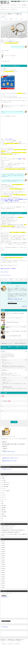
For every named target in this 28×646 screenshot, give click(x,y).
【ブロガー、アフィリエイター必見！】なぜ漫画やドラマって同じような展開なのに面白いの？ (16, 332)
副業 (2, 503)
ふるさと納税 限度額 (5, 486)
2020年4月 (3, 562)
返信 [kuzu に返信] (26, 377)
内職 (2, 501)
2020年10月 (3, 551)
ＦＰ (2, 520)
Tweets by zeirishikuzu (4, 626)
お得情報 (3, 478)
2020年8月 (3, 555)
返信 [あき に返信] (26, 351)
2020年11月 (3, 549)
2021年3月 (3, 545)
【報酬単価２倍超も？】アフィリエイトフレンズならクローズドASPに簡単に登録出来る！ (16, 327)
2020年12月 (3, 547)
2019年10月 (3, 568)
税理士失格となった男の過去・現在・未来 (9, 451)
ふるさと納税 (4, 480)
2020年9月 (3, 553)
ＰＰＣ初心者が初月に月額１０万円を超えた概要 (12, 322)
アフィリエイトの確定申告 (5, 490)
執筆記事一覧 (24, 306)
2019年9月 (3, 570)
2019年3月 (3, 583)
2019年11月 (3, 566)
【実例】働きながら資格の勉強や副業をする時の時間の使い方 (11, 532)
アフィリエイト (4, 488)
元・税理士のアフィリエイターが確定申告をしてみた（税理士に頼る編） (15, 313)
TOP (12, 639)
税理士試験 (3, 509)
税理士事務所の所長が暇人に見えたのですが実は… (9, 460)
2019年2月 (3, 585)
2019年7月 (3, 574)
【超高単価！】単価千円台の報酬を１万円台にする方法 (21, 343)
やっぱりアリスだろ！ (4, 271)
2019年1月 (3, 587)
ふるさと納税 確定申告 (5, 484)
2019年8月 (3, 572)
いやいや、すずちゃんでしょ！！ (6, 275)
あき (3, 351)
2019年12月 (3, 564)
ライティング (4, 499)
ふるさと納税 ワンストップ (6, 482)
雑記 (2, 518)
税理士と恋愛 (4, 505)
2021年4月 (3, 543)
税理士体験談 (4, 507)
